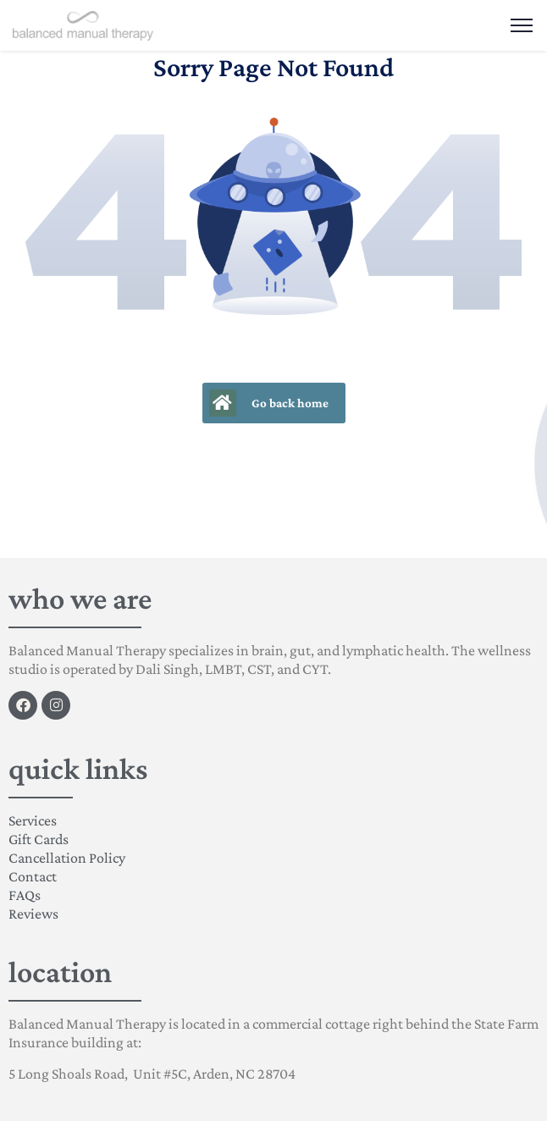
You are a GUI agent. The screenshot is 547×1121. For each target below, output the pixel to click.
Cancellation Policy (66, 857)
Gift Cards (38, 839)
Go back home (269, 403)
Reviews (33, 913)
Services (32, 820)
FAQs (24, 894)
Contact (32, 876)
